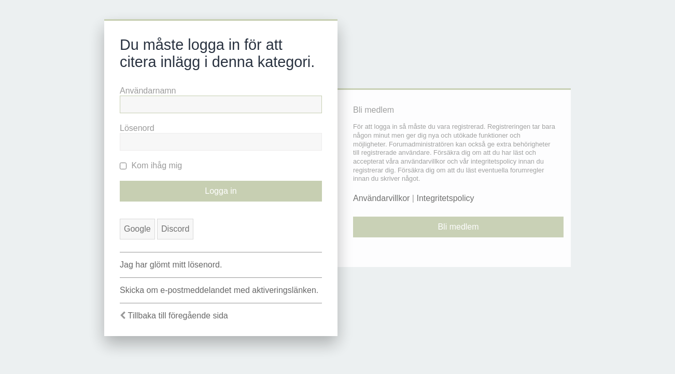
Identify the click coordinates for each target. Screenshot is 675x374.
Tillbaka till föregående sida (178, 315)
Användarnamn (148, 90)
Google (137, 228)
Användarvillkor (381, 198)
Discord (175, 228)
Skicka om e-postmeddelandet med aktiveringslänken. (219, 290)
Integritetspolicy (445, 198)
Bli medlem (458, 226)
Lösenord (137, 128)
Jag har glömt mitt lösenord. (171, 264)
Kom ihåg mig (151, 165)
